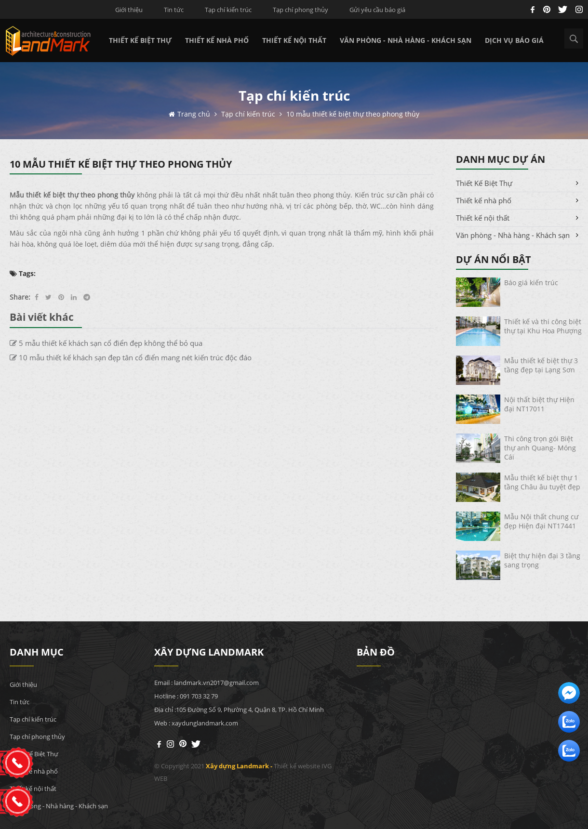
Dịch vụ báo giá (514, 40)
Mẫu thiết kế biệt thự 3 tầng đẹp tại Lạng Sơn (541, 365)
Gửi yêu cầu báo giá (377, 9)
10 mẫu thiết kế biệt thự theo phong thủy (352, 113)
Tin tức (174, 9)
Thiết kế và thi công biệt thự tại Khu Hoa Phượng (543, 326)
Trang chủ (194, 113)
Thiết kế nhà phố (217, 40)
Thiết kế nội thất (294, 40)
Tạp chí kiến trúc (228, 9)
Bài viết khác (42, 317)
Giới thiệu (129, 9)
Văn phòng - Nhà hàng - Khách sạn (405, 40)
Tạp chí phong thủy (300, 9)
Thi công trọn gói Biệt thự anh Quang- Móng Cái (540, 447)
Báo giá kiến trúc (531, 282)
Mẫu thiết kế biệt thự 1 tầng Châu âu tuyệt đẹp (542, 482)
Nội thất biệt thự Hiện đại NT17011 (539, 404)
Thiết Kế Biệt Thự (140, 40)
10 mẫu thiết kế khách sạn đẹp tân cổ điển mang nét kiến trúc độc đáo (131, 357)
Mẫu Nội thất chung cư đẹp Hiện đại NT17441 (541, 521)
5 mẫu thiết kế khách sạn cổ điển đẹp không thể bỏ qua (106, 343)
